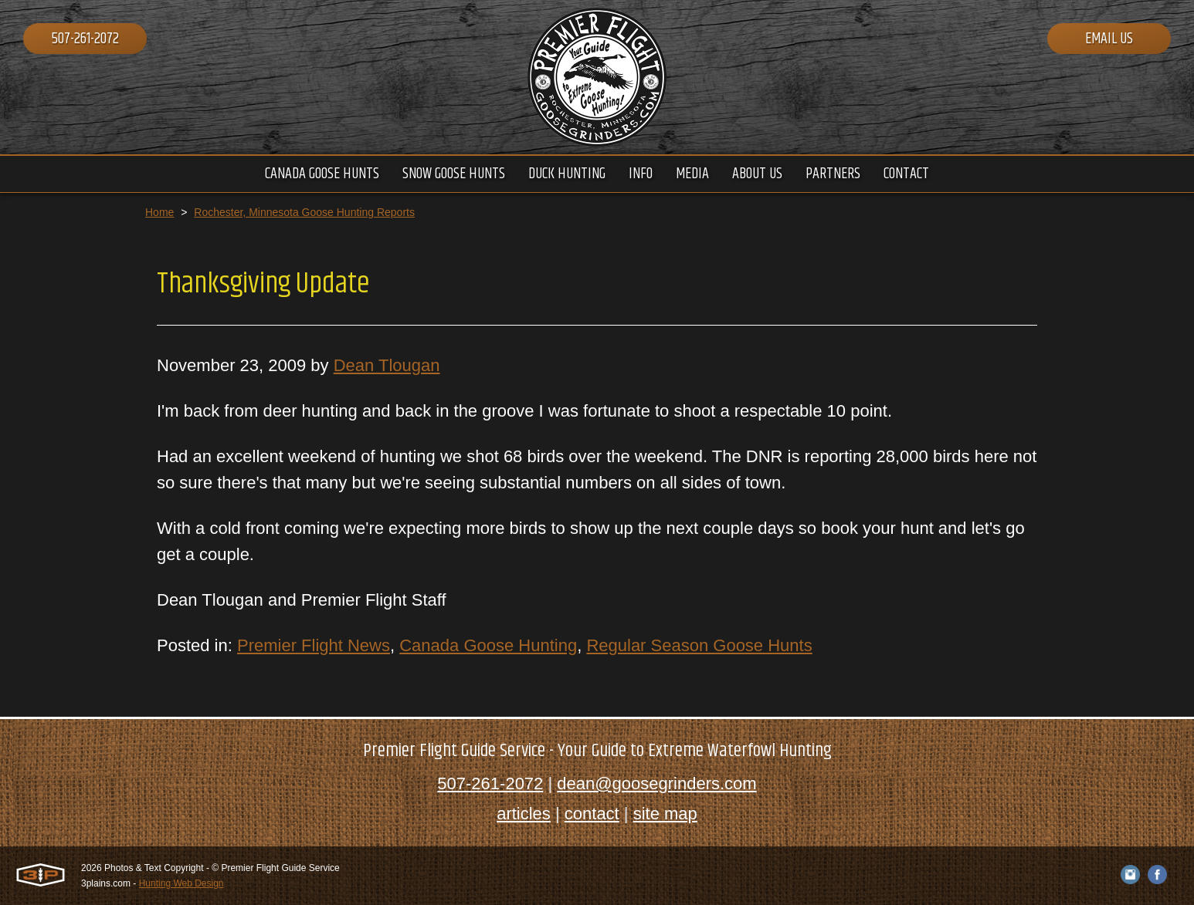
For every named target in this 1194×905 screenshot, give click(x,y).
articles (524, 813)
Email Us (1109, 39)
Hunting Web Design (181, 883)
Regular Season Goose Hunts (699, 645)
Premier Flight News (313, 645)
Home (159, 212)
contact (592, 813)
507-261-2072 (85, 39)
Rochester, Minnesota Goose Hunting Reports (304, 212)
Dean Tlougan (387, 365)
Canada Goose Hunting (488, 645)
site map (665, 813)
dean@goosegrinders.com (656, 783)
